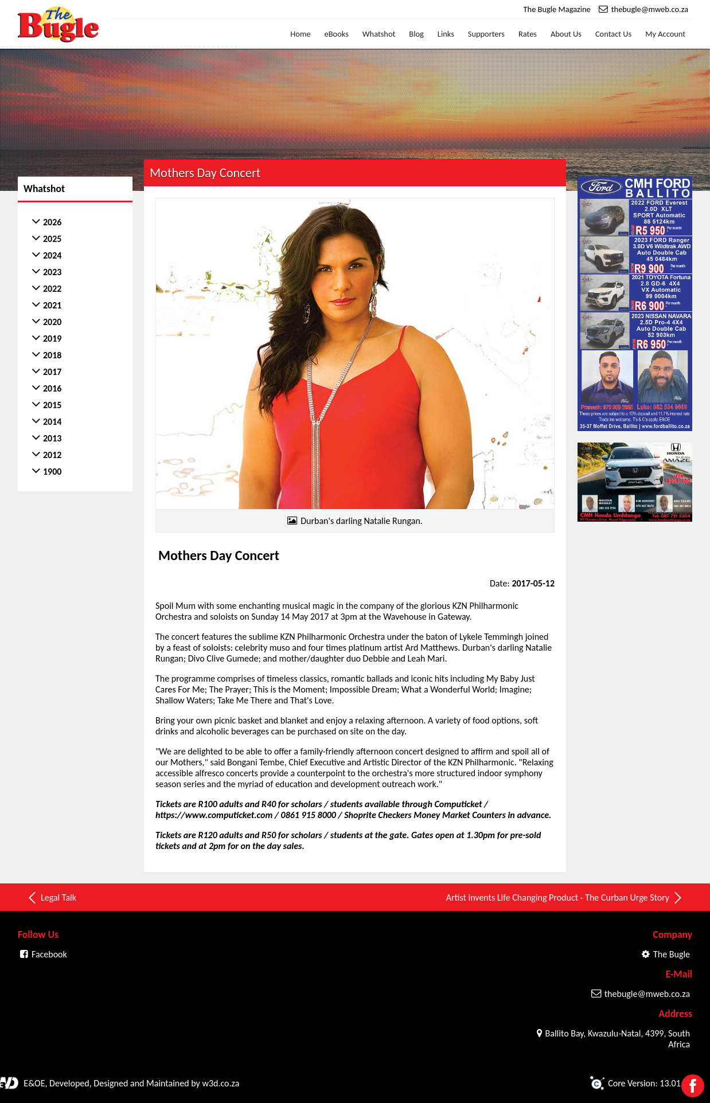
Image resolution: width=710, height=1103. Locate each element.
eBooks (337, 34)
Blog (416, 34)
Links (446, 34)
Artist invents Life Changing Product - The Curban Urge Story (565, 897)
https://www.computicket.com (213, 814)
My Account (665, 34)
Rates (527, 34)
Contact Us (613, 34)
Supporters (486, 34)
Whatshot (379, 34)
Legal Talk (51, 897)
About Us (566, 34)
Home (300, 34)
